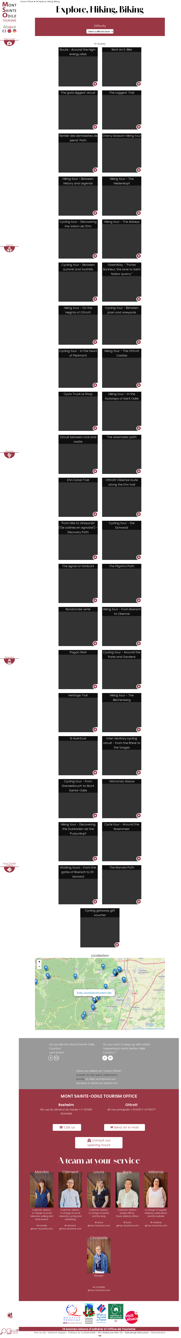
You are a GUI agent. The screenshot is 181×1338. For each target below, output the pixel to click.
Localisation (100, 959)
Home (23, 1)
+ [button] (39, 966)
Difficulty (100, 26)
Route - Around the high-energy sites (94, 996)
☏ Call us (67, 1131)
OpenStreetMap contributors (152, 1032)
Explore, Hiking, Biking (49, 1)
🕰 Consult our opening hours (99, 1146)
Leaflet (134, 1032)
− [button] (39, 971)
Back (31, 1)
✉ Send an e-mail (124, 1131)
